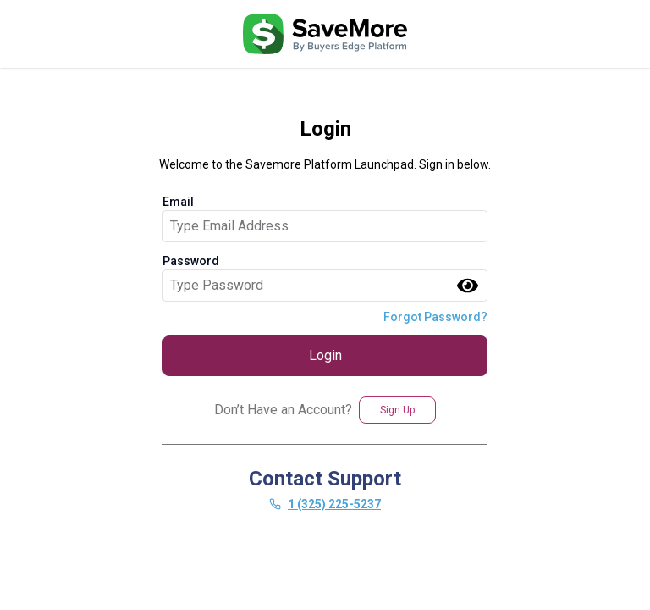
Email (178, 201)
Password (190, 261)
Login (325, 355)
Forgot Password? (435, 317)
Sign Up (397, 410)
